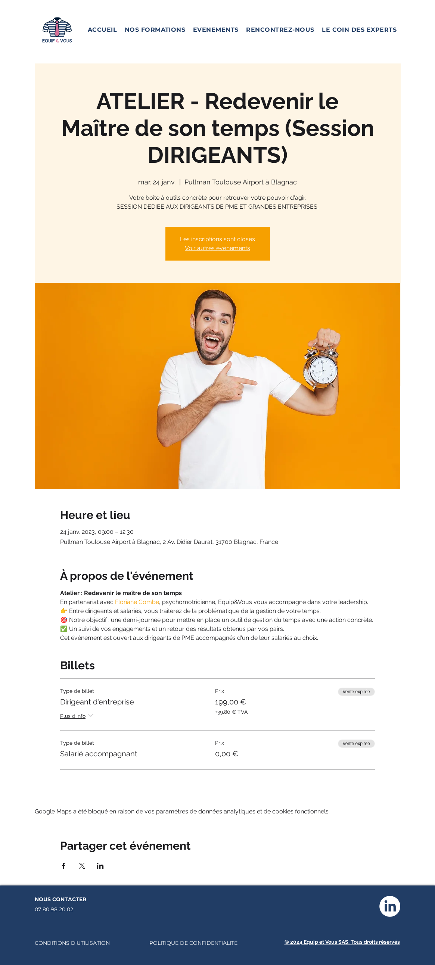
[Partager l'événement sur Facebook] (63, 866)
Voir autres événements (217, 248)
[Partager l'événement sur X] (82, 866)
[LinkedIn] (389, 906)
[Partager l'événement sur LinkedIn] (100, 866)
